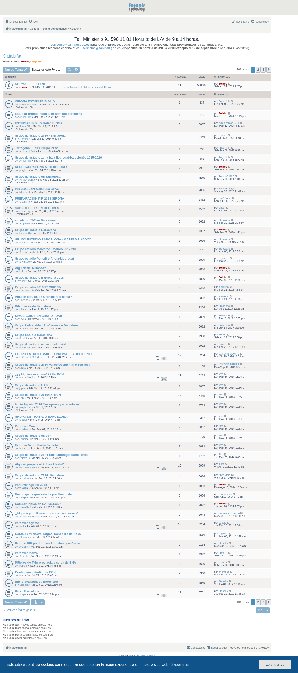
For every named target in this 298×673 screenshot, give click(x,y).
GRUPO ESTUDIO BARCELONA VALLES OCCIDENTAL (55, 354)
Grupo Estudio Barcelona (33, 335)
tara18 (23, 488)
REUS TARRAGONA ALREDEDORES (41, 167)
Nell (21, 526)
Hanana (23, 299)
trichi (22, 280)
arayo (22, 594)
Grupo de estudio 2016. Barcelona (39, 475)
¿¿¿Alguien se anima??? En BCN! (40, 374)
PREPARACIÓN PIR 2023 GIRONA (39, 198)
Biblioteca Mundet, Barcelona (36, 581)
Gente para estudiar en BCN (35, 572)
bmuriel (23, 347)
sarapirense (26, 497)
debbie (222, 522)
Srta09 (23, 338)
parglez (23, 170)
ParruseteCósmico (29, 516)
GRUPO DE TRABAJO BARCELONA (41, 416)
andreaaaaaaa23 (29, 104)
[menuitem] (33, 21)
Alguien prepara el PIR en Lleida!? (40, 464)
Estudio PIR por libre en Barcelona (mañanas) (48, 543)
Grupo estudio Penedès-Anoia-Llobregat (44, 258)
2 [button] (258, 69)
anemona (224, 571)
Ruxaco (223, 344)
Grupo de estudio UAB (31, 385)
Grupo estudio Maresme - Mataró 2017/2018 (46, 249)
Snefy (22, 328)
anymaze (24, 261)
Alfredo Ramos (147, 656)
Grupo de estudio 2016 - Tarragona (40, 135)
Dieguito (35, 61)
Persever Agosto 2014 (31, 485)
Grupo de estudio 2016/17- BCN (38, 394)
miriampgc (25, 211)
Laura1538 (25, 507)
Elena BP (24, 126)
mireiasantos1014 (229, 123)
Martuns (24, 138)
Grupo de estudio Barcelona (35, 230)
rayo (21, 377)
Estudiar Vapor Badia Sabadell (37, 445)
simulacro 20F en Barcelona (35, 220)
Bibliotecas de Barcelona (33, 306)
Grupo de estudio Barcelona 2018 (39, 277)
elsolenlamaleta (28, 467)
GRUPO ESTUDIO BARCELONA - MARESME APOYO (53, 239)
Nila (21, 309)
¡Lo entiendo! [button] (275, 664)
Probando (224, 305)
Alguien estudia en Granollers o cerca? (43, 296)
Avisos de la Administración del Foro (90, 87)
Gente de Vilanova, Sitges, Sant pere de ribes (48, 534)
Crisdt (222, 207)
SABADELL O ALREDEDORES (37, 208)
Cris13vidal (225, 198)
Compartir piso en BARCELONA (38, 504)
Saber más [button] (180, 664)
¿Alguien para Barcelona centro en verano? (46, 513)
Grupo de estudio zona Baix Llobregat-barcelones (51, 455)
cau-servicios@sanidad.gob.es (98, 48)
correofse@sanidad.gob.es (70, 44)
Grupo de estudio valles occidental (40, 344)
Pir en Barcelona (27, 591)
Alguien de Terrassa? (30, 268)
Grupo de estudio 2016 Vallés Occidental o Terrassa (52, 364)
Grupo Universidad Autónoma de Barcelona (47, 325)
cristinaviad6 (26, 290)
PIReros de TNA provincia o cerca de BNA (45, 562)
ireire (22, 271)
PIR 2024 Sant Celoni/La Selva (37, 189)
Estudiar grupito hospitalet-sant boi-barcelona (48, 113)
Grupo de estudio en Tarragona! (38, 176)
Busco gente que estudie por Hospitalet (44, 494)
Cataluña (12, 56)
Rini (221, 454)
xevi (21, 319)
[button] (268, 69)
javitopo (24, 87)
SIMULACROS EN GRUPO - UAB (38, 316)
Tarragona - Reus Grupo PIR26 (37, 148)
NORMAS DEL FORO (30, 84)
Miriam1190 (26, 242)
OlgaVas (24, 537)
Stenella (223, 543)
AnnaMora (25, 478)
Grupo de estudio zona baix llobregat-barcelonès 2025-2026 (58, 157)
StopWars (24, 223)
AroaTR (23, 546)
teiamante (24, 201)
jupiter (22, 388)
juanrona (224, 286)
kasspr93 (24, 233)
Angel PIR (224, 101)
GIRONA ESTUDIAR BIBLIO (35, 101)
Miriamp (23, 448)
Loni (21, 397)
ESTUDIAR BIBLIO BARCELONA (38, 123)
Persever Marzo (26, 426)
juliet (221, 464)
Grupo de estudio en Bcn (33, 435)
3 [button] (263, 69)
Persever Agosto (27, 523)
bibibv (22, 367)
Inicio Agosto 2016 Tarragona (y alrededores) (47, 404)
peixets (23, 565)
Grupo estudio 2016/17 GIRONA (38, 287)
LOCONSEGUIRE (29, 357)
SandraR (24, 252)
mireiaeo (24, 429)
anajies (23, 419)
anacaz (223, 135)
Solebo (24, 61)
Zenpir (23, 438)
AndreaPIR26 (27, 151)
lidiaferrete (25, 192)
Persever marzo (26, 553)
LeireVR (24, 458)
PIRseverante (27, 179)
